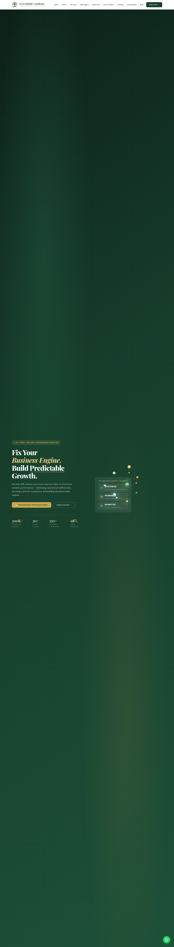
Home (56, 5)
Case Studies (108, 5)
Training (120, 5)
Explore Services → (64, 505)
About (64, 5)
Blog (141, 5)
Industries (96, 5)
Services (73, 5)
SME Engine (84, 5)
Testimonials (132, 5)
